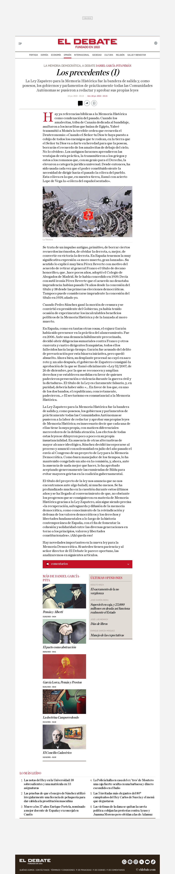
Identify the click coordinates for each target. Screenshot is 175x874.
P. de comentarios (116, 870)
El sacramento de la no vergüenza (104, 591)
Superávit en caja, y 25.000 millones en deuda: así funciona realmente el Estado (110, 608)
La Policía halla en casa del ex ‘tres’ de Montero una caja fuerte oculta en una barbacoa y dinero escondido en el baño (123, 784)
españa (44, 55)
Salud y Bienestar (136, 55)
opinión (67, 55)
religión (120, 55)
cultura (108, 55)
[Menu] (20, 44)
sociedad (97, 55)
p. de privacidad (84, 870)
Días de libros (98, 624)
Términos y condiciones (63, 870)
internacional (81, 55)
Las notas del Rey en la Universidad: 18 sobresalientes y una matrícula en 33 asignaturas (49, 784)
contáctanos (42, 870)
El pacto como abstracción (59, 647)
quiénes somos (27, 870)
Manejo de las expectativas (107, 635)
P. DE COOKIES (99, 870)
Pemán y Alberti (53, 612)
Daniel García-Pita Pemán (113, 65)
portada (33, 55)
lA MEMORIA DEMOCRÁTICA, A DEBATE (69, 65)
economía (56, 55)
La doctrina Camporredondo (61, 717)
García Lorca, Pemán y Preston (62, 682)
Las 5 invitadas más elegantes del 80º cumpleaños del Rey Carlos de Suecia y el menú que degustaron (123, 797)
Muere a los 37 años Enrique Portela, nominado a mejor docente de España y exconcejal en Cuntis (54, 810)
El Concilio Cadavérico (57, 753)
